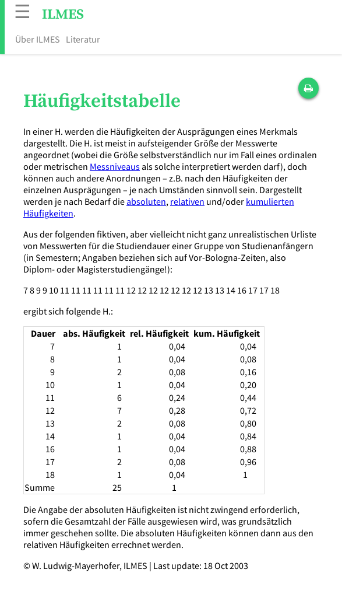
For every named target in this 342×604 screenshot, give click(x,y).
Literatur (83, 39)
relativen (187, 201)
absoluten (146, 201)
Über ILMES (37, 39)
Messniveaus (115, 166)
